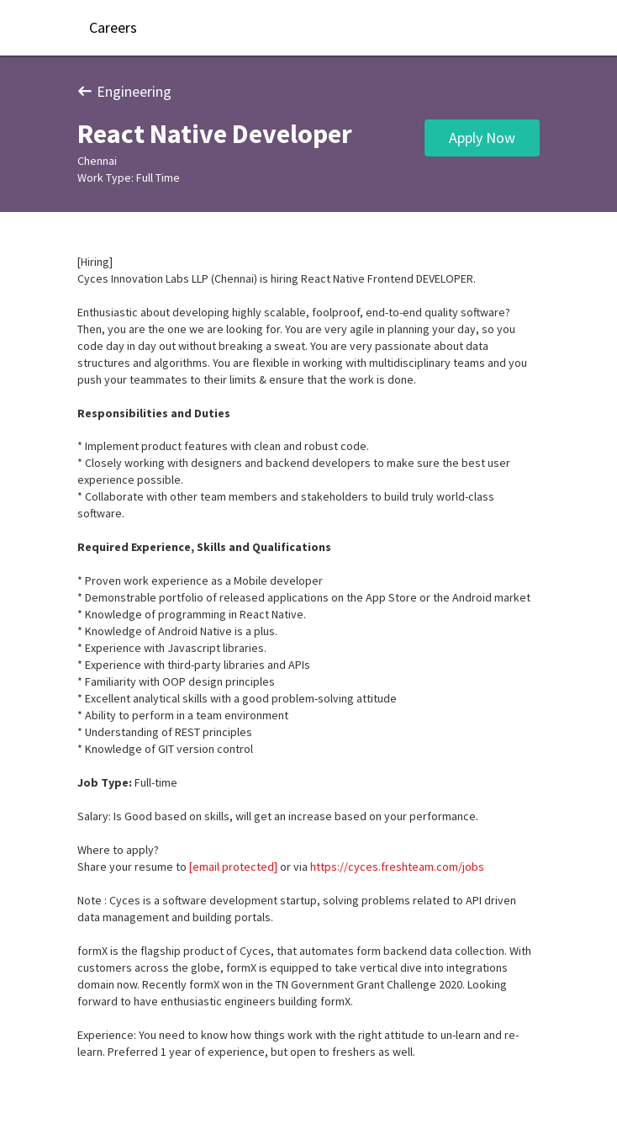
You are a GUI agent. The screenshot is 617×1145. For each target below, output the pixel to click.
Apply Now (482, 137)
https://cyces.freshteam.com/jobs (397, 866)
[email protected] (233, 866)
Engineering (124, 91)
